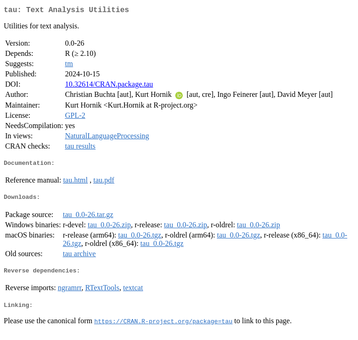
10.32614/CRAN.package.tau (109, 86)
